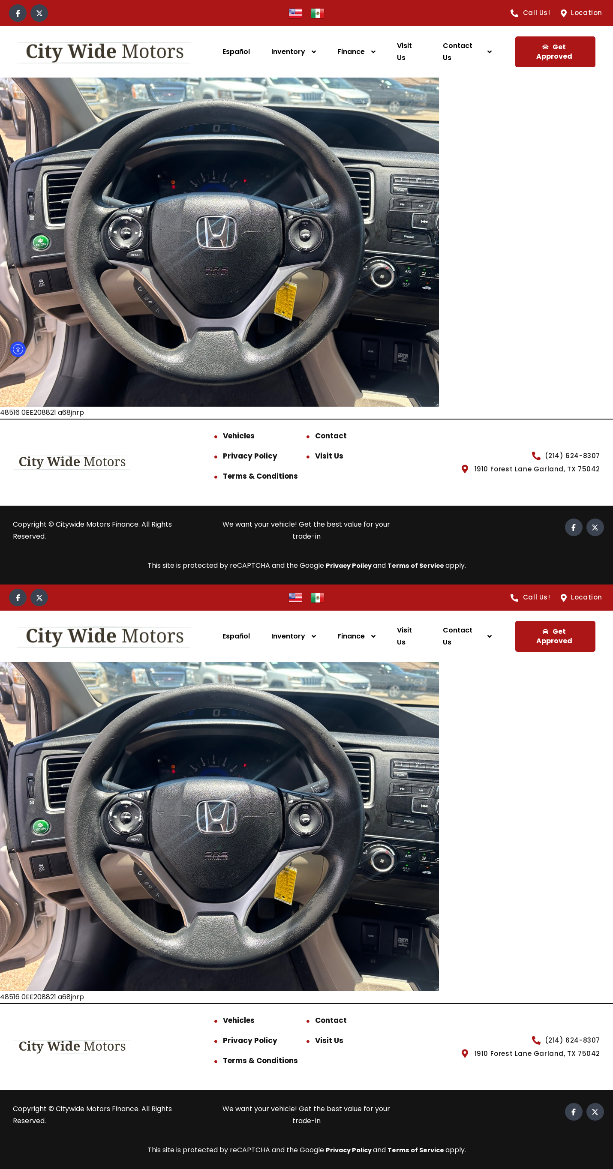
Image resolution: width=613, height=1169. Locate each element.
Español (236, 52)
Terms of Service (418, 565)
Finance (351, 52)
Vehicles (239, 436)
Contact (331, 436)
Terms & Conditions (260, 476)
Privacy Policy (250, 456)
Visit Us (404, 52)
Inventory (288, 52)
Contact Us (457, 52)
